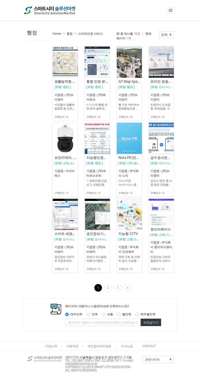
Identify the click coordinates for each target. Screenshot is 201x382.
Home (56, 33)
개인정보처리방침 (99, 346)
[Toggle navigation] (170, 10)
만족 (95, 314)
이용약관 (72, 346)
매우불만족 (148, 314)
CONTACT (149, 346)
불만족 (126, 314)
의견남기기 (150, 322)
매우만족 (76, 314)
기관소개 (51, 346)
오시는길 (127, 346)
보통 (110, 314)
